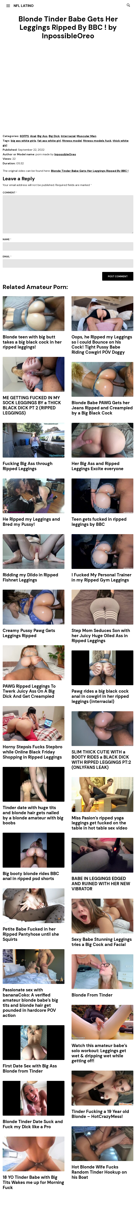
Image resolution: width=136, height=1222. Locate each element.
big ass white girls (23, 141)
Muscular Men (86, 136)
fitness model (72, 141)
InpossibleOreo (65, 154)
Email (7, 256)
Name (7, 239)
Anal (33, 136)
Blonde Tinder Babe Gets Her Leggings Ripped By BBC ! (89, 171)
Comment (10, 192)
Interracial (68, 136)
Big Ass (42, 136)
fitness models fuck (97, 141)
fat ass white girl (49, 141)
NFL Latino (24, 5)
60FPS (24, 136)
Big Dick (54, 136)
